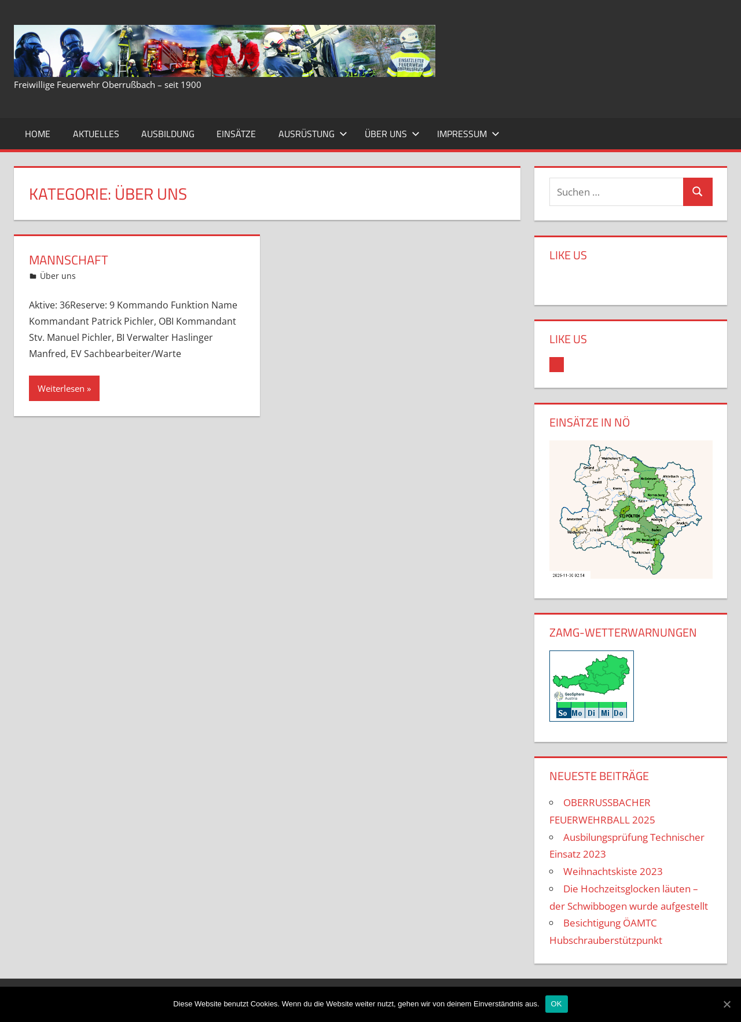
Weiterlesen (61, 388)
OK (556, 1003)
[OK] (726, 1004)
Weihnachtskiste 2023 (613, 871)
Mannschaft (68, 260)
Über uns (392, 134)
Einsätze (236, 134)
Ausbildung (168, 134)
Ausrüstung (312, 134)
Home (37, 134)
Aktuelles (96, 134)
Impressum (468, 134)
